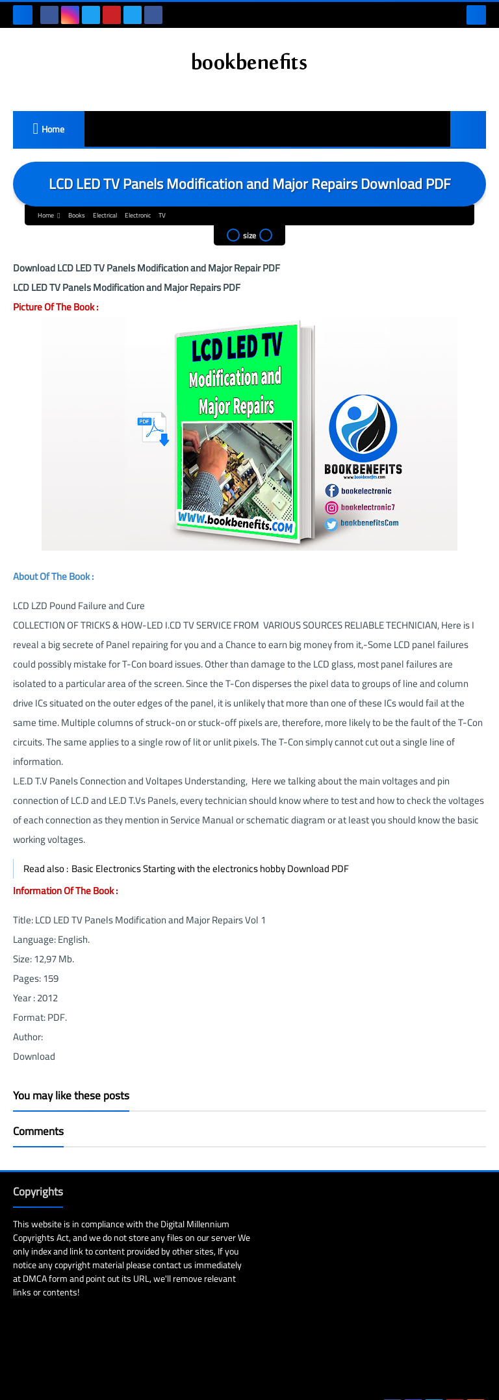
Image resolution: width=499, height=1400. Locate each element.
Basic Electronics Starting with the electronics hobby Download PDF (210, 868)
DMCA (84, 1278)
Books (76, 215)
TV (162, 215)
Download (34, 1056)
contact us (188, 1264)
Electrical (105, 215)
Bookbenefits (151, 1379)
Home (53, 129)
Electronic (138, 215)
